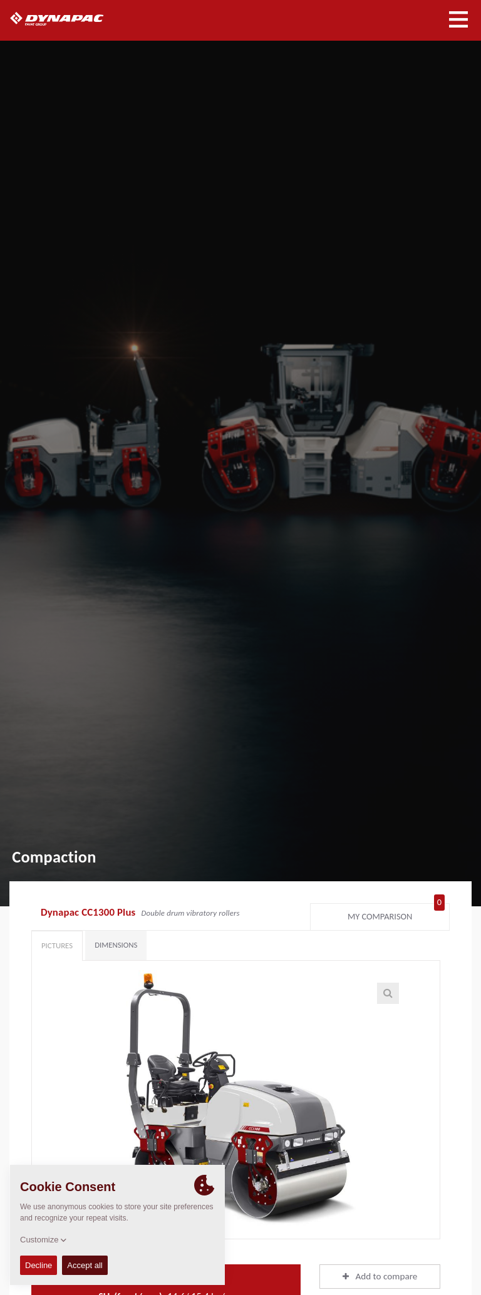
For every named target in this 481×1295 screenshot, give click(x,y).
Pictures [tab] (57, 945)
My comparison (396, 914)
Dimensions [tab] (116, 944)
